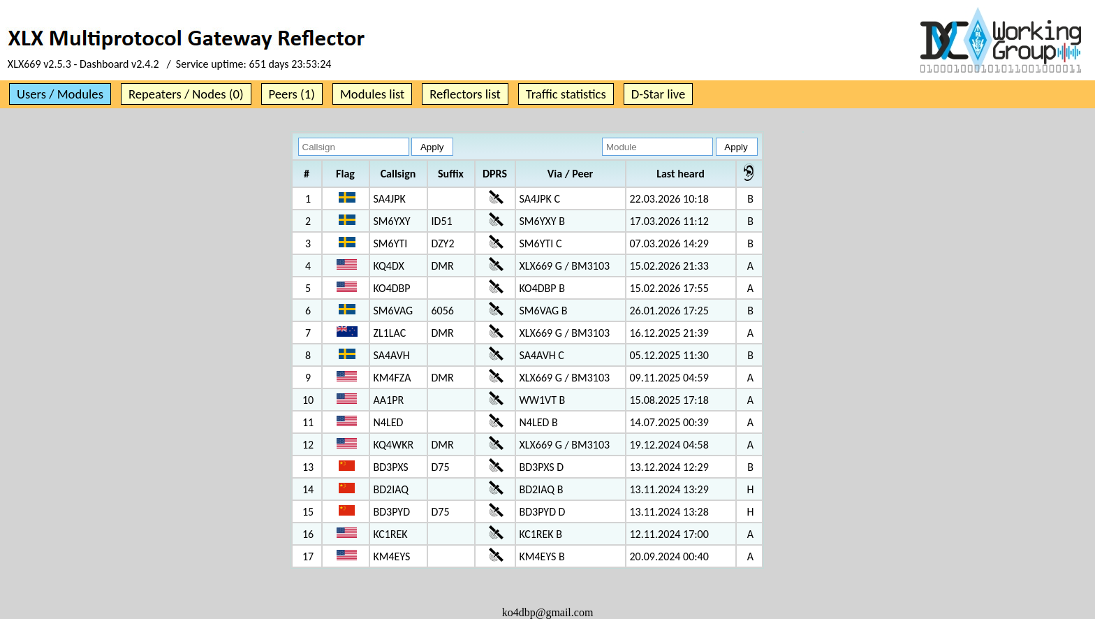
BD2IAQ (391, 489)
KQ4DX (389, 265)
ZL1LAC (390, 333)
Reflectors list (464, 94)
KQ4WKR (394, 444)
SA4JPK (390, 198)
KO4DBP (392, 288)
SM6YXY (392, 221)
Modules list (372, 94)
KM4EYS (392, 556)
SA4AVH (392, 355)
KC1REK (391, 534)
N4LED (389, 422)
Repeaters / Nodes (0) (186, 94)
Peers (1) (292, 94)
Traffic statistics (566, 94)
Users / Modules (60, 94)
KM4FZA (392, 377)
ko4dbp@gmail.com (548, 612)
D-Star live (658, 94)
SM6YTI (391, 243)
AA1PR (389, 400)
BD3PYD (392, 511)
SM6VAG (393, 310)
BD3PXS (391, 467)
